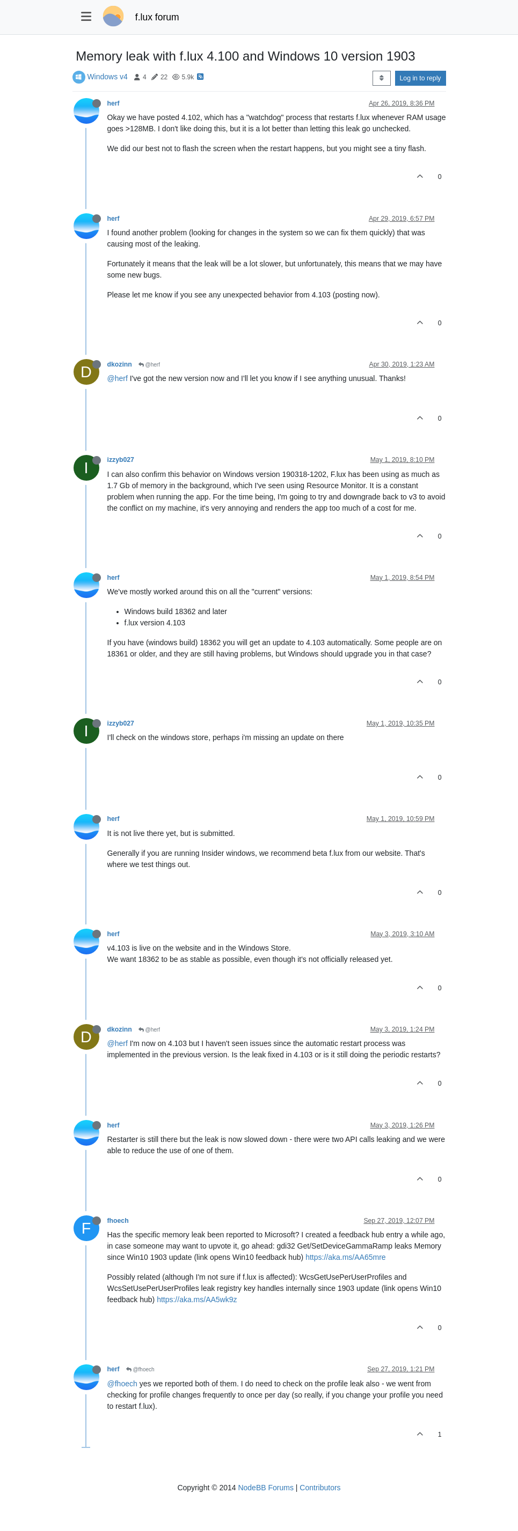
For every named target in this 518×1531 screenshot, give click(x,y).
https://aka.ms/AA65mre (345, 1257)
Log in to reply (420, 78)
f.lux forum (157, 17)
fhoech (118, 1220)
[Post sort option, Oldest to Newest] (381, 78)
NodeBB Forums (265, 1487)
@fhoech (140, 1369)
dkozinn (119, 364)
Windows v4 (107, 76)
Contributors (320, 1487)
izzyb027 (120, 460)
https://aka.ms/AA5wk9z (197, 1299)
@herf (149, 365)
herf (113, 103)
